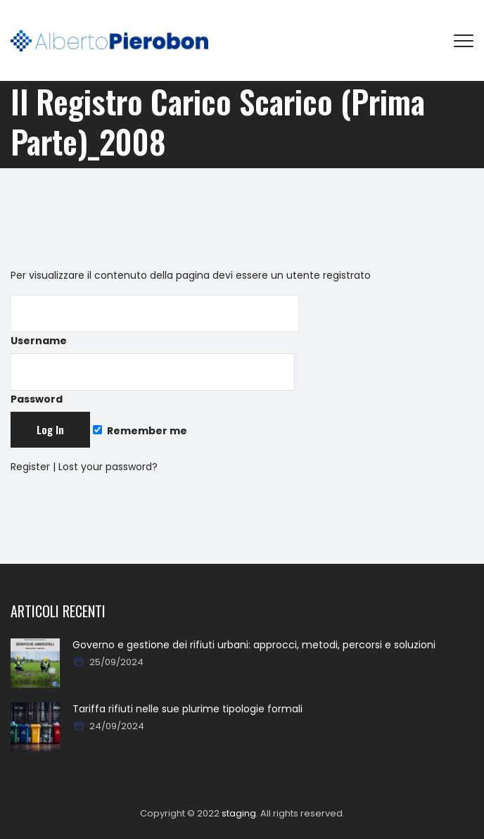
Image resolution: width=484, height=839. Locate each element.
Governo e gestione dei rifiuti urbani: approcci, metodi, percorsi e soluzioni (253, 645)
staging (239, 813)
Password (153, 379)
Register (30, 467)
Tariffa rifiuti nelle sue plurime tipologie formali (187, 709)
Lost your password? (108, 467)
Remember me (140, 431)
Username (155, 321)
